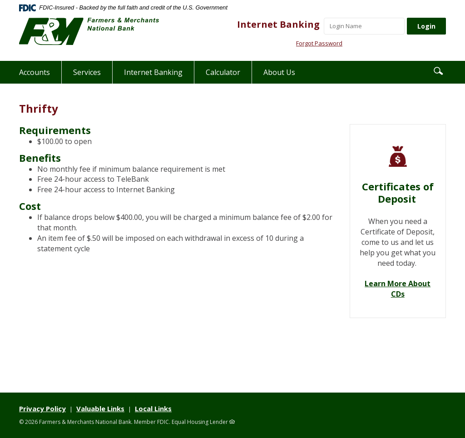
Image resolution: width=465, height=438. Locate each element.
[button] (438, 70)
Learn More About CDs (397, 289)
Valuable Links (100, 408)
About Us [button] (279, 72)
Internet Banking (278, 24)
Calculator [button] (223, 72)
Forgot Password (319, 43)
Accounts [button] (34, 72)
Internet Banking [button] (153, 72)
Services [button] (87, 72)
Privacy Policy (42, 408)
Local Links (153, 408)
